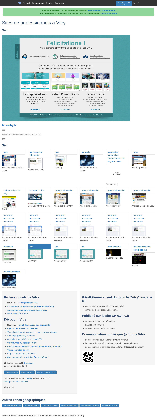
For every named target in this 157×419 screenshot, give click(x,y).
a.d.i (6, 152)
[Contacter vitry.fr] (138, 3)
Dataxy (29, 378)
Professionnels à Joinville (50, 405)
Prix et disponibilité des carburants (34, 325)
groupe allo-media (64, 190)
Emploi (49, 3)
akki (57, 152)
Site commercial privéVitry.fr (124, 3)
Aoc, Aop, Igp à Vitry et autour (21, 335)
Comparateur (38, 3)
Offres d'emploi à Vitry (17, 313)
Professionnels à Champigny (90, 405)
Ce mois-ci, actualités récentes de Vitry (25, 339)
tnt (57, 247)
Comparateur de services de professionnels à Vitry (30, 306)
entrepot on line (37, 190)
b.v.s (136, 152)
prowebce (8, 247)
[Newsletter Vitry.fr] (134, 3)
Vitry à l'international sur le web (21, 353)
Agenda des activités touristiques (22, 328)
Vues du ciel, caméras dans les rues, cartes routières (32, 332)
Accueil (26, 3)
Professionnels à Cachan (110, 405)
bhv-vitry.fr (9, 125)
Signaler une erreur (27, 372)
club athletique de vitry (12, 192)
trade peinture (114, 247)
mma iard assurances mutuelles (9, 218)
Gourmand (59, 3)
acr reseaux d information (36, 153)
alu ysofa (86, 152)
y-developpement (12, 272)
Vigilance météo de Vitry (18, 350)
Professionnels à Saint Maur (12, 405)
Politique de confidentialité (101, 10)
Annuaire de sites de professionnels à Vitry (27, 310)
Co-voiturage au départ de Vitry (21, 343)
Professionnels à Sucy (32, 405)
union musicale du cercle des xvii (142, 248)
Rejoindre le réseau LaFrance (46, 372)
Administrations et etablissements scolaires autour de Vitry (34, 346)
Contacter (28, 363)
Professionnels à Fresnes (69, 405)
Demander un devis (12, 372)
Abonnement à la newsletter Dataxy (27, 357)
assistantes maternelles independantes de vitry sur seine (116, 157)
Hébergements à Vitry (28, 303)
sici (31, 247)
